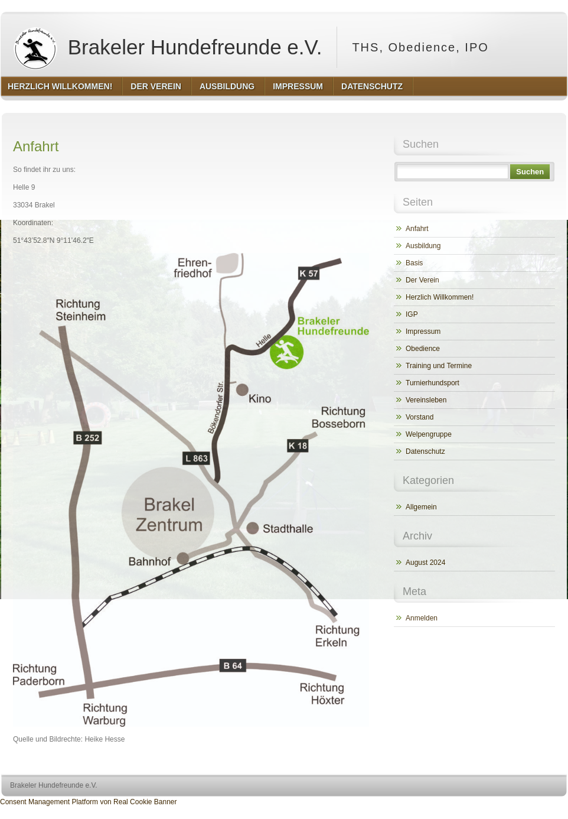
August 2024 (425, 562)
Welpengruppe (429, 434)
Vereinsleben (426, 400)
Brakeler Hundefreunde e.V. (165, 47)
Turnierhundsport (432, 383)
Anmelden (422, 618)
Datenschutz (425, 451)
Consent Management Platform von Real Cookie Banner (88, 802)
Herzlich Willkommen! (440, 297)
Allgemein (421, 507)
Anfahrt (417, 229)
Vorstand (419, 417)
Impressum (423, 331)
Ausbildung (423, 246)
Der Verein (422, 280)
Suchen (530, 171)
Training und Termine (439, 366)
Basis (414, 263)
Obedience (423, 348)
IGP (412, 314)
